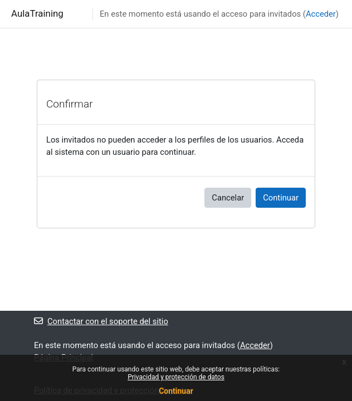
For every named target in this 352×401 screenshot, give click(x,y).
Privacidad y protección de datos (176, 377)
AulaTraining (37, 13)
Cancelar (228, 198)
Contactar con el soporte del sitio (101, 321)
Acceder (321, 14)
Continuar (281, 198)
